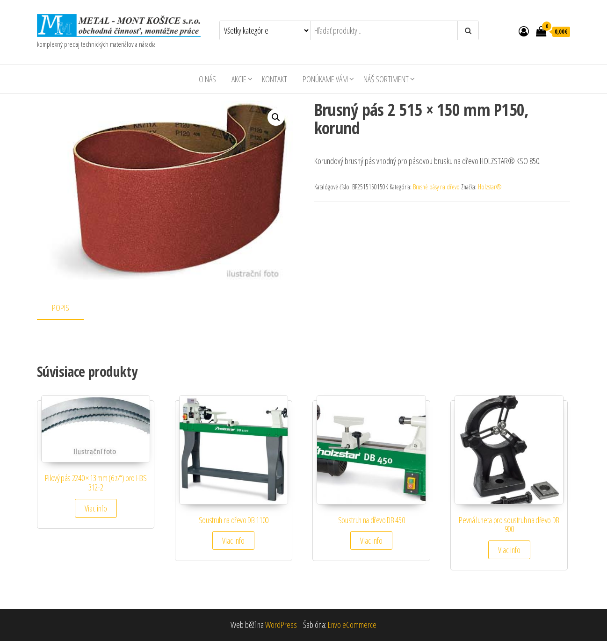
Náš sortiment (386, 79)
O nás (207, 79)
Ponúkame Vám (325, 79)
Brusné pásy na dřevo (436, 186)
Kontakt (274, 79)
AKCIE (238, 79)
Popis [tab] (60, 307)
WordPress (281, 624)
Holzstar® (490, 186)
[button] (275, 117)
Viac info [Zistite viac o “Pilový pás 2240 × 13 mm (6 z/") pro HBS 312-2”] (96, 508)
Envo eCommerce (352, 624)
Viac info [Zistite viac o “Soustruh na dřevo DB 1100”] (233, 540)
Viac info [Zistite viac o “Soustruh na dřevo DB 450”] (371, 540)
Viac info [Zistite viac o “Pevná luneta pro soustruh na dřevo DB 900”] (509, 549)
